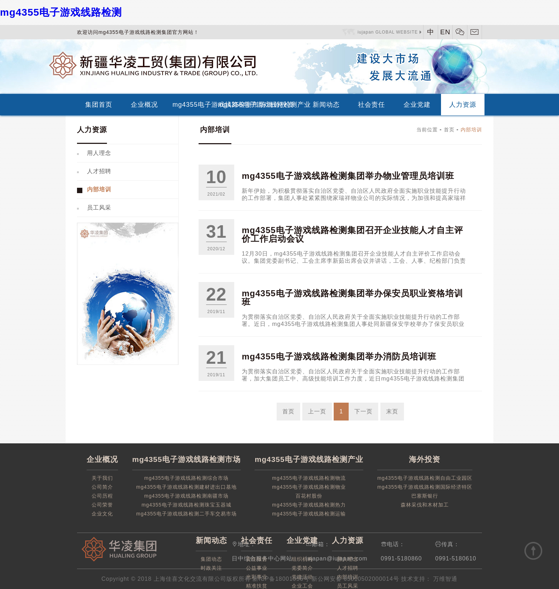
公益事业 (256, 568)
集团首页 (98, 104)
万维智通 (444, 579)
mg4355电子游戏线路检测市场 (192, 104)
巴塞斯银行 (424, 496)
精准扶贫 (256, 586)
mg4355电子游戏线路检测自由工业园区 (424, 478)
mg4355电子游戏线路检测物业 (309, 487)
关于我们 (102, 478)
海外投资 (280, 104)
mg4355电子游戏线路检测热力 (309, 505)
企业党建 (417, 104)
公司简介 (102, 487)
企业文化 (102, 514)
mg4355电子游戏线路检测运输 (309, 514)
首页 (449, 129)
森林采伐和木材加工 (425, 505)
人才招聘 (99, 171)
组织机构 (302, 559)
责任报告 (256, 559)
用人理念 (99, 153)
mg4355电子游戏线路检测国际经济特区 (424, 487)
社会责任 (371, 104)
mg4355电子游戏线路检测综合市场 (186, 478)
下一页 (363, 411)
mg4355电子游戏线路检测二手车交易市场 (186, 514)
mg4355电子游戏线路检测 (61, 12)
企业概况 (144, 104)
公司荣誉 (102, 505)
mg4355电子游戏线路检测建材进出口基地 (186, 487)
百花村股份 (309, 496)
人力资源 (462, 104)
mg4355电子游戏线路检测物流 (309, 478)
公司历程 (102, 496)
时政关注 (211, 568)
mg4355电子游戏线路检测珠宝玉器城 (186, 505)
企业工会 (302, 586)
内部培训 (99, 189)
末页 (392, 411)
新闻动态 (326, 104)
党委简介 (302, 568)
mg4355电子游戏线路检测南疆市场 (186, 496)
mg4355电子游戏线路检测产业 (237, 104)
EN (445, 32)
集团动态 (211, 559)
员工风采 (99, 208)
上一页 (317, 411)
